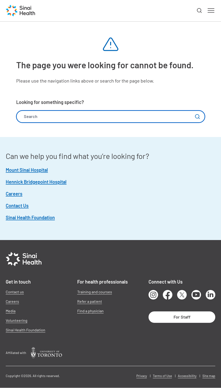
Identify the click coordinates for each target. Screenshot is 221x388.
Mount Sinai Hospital (27, 170)
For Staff (182, 316)
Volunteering (16, 320)
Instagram (153, 295)
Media (10, 311)
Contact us (15, 292)
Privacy (141, 376)
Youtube (196, 295)
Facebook (167, 295)
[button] (199, 11)
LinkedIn (210, 295)
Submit (197, 116)
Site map (208, 376)
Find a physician (90, 311)
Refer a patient (89, 301)
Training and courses (94, 292)
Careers (14, 193)
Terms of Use (162, 376)
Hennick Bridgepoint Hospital (36, 182)
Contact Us (17, 205)
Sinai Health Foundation (30, 217)
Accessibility (187, 376)
